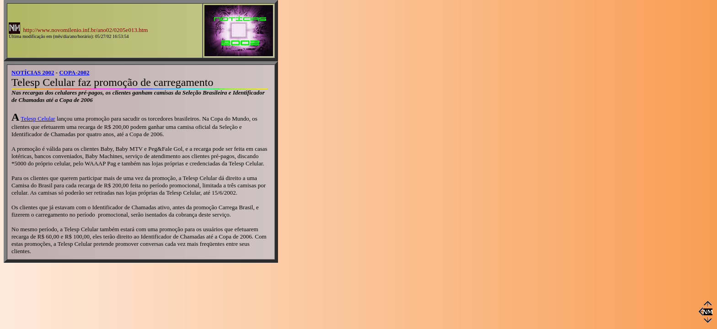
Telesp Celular (38, 118)
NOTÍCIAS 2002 (32, 72)
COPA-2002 (74, 72)
